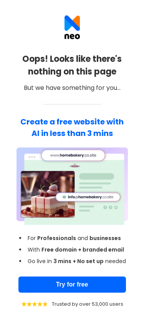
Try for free (72, 284)
